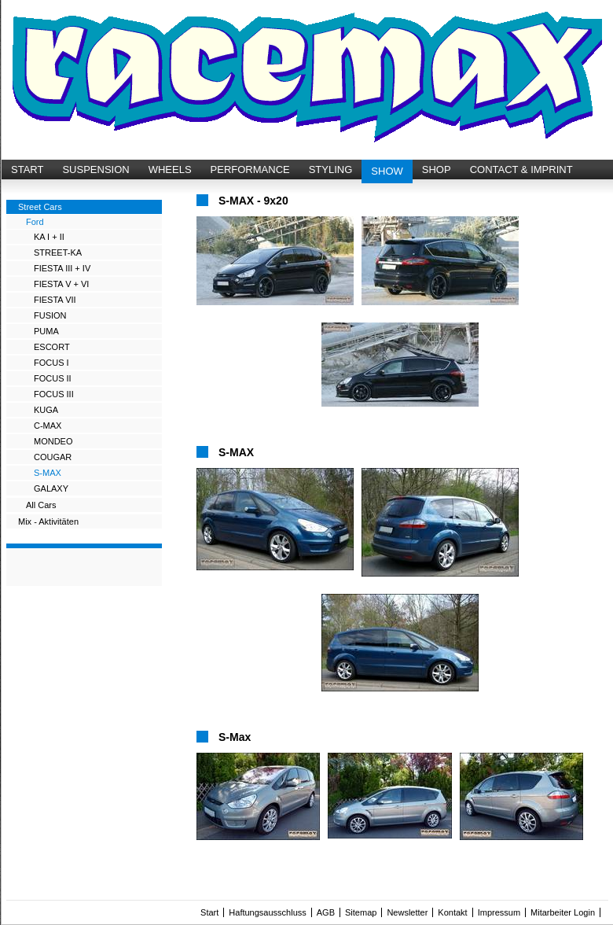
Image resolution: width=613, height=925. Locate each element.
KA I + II (49, 236)
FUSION (50, 315)
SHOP (436, 169)
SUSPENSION (95, 169)
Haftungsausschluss (267, 912)
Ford (35, 222)
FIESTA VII (55, 299)
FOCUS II (53, 378)
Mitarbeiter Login (562, 912)
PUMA (46, 331)
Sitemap (360, 912)
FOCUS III (54, 394)
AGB (326, 912)
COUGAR (53, 457)
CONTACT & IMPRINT (521, 169)
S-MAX (47, 472)
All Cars (41, 505)
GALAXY (51, 488)
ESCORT (52, 347)
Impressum (499, 912)
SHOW (386, 171)
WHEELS (170, 169)
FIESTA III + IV (62, 268)
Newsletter (407, 912)
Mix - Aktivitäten (48, 521)
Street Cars (40, 207)
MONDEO (53, 441)
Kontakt (452, 912)
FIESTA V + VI (61, 284)
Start (209, 912)
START (27, 169)
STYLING (331, 169)
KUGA (46, 410)
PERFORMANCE (250, 169)
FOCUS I (51, 362)
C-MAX (47, 425)
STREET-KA (58, 252)
